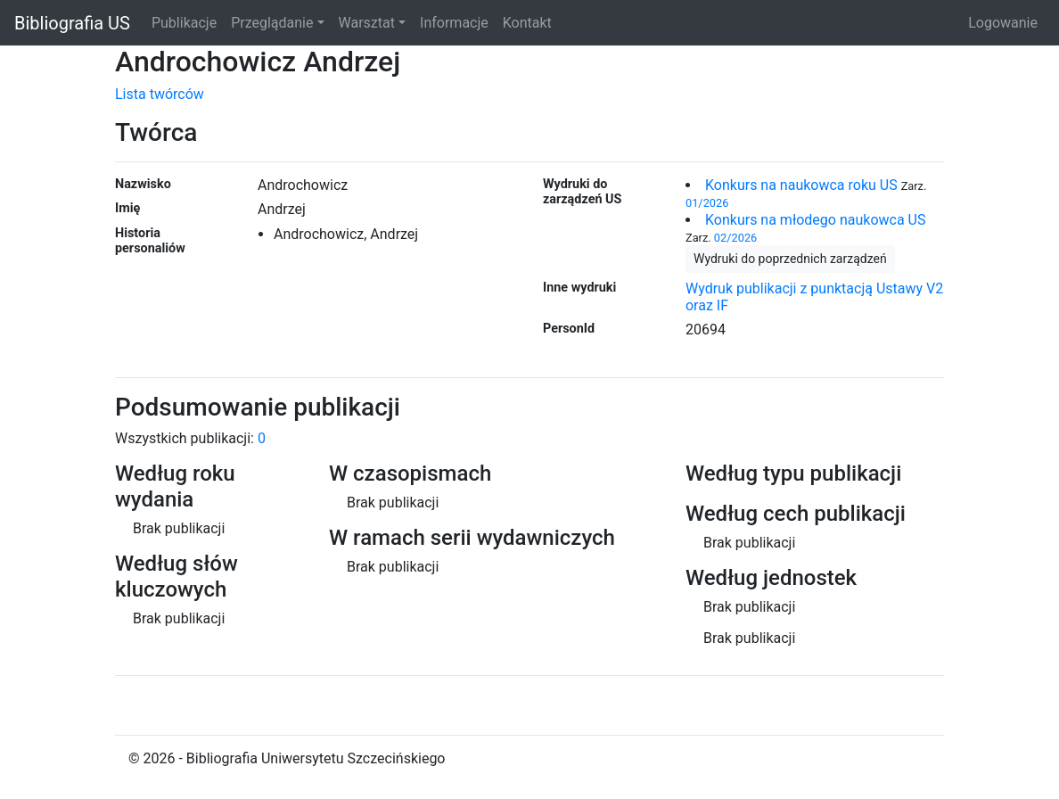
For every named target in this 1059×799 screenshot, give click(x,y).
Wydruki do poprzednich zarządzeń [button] (790, 258)
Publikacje (184, 22)
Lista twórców (159, 94)
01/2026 (706, 203)
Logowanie (1003, 22)
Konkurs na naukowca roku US (801, 185)
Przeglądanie (272, 22)
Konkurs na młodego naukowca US (815, 219)
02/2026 (735, 237)
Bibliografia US (72, 23)
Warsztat (367, 22)
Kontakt (527, 22)
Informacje (454, 22)
